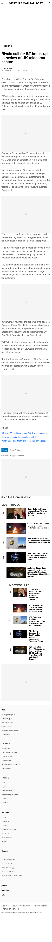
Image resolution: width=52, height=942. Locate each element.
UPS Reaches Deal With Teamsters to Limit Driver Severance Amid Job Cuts (38, 540)
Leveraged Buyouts (8, 715)
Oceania (4, 841)
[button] (2, 3)
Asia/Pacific (5, 821)
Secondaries (5, 735)
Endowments (6, 760)
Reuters (8, 69)
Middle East (5, 833)
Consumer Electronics (9, 872)
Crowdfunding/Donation (9, 795)
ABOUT (14, 906)
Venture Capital (6, 719)
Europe (3, 825)
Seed (3, 783)
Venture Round (6, 791)
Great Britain (14, 450)
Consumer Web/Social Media (11, 876)
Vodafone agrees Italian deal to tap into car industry (23, 441)
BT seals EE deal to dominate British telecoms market (24, 433)
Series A (4, 799)
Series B (4, 803)
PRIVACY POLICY (40, 906)
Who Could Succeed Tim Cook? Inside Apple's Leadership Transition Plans (38, 556)
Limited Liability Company (10, 764)
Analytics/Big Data (8, 860)
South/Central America (9, 829)
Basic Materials (7, 864)
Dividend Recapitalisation (10, 731)
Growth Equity (6, 727)
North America (6, 837)
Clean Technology (7, 868)
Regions (6, 46)
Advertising (5, 856)
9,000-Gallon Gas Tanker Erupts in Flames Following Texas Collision (38, 526)
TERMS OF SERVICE (11, 909)
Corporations (5, 748)
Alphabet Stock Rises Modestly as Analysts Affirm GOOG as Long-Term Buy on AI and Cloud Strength (38, 572)
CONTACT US (25, 906)
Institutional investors (9, 752)
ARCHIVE (5, 906)
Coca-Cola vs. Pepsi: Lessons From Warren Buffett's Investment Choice (37, 512)
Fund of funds (6, 768)
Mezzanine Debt (7, 723)
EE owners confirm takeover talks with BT (19, 437)
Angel (3, 787)
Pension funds (6, 756)
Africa (3, 817)
